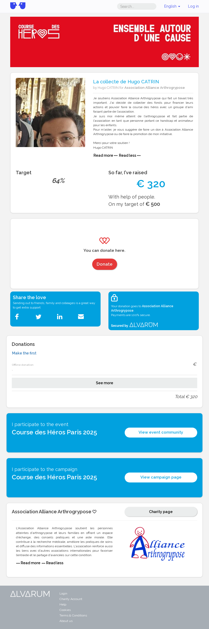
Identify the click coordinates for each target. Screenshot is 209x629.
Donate (105, 264)
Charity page (161, 512)
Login (63, 593)
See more (104, 383)
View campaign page (161, 477)
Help (62, 604)
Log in (193, 6)
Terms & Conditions (73, 615)
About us (66, 621)
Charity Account (70, 599)
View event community (161, 432)
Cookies (65, 610)
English (172, 6)
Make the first (24, 353)
